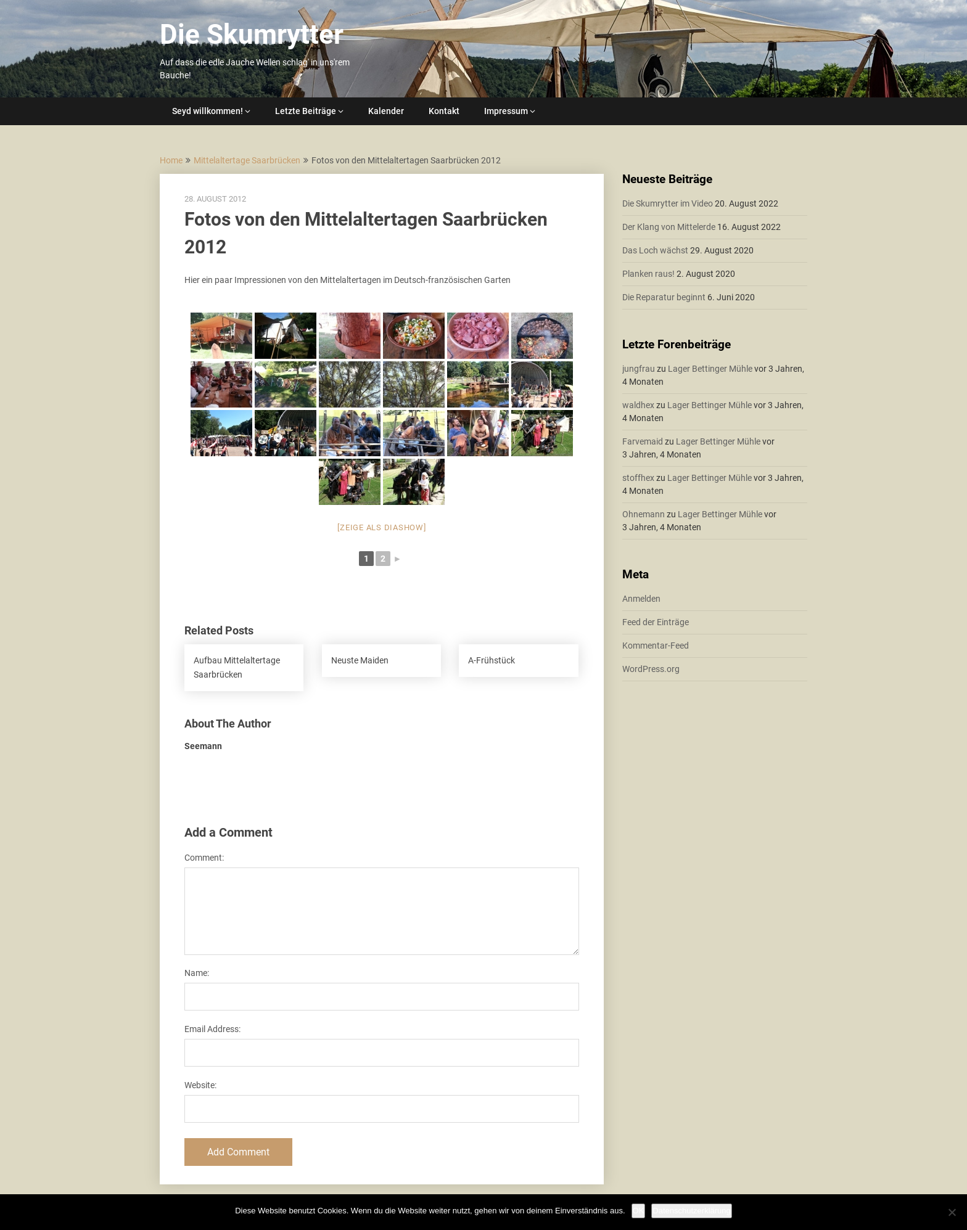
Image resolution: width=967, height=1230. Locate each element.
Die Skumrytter (252, 34)
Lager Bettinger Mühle (710, 369)
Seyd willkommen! (207, 111)
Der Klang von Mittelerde (668, 227)
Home (171, 160)
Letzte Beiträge (305, 111)
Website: (200, 1085)
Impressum (506, 111)
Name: (196, 973)
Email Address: (212, 1029)
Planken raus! (648, 274)
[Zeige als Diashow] (381, 527)
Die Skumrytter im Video (667, 203)
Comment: (204, 858)
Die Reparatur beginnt (664, 297)
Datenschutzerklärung (691, 1210)
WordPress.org (651, 669)
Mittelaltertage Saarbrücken (247, 160)
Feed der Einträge (655, 622)
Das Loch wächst (655, 250)
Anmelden (641, 599)
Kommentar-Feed (655, 645)
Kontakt (444, 111)
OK (638, 1210)
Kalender (386, 111)
